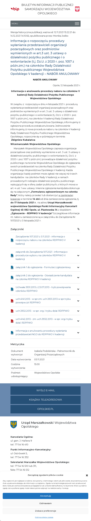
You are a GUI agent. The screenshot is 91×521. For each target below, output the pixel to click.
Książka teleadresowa (45, 399)
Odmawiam (45, 503)
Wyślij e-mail (58, 391)
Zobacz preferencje (45, 511)
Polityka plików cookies (44, 517)
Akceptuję (45, 496)
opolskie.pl (45, 409)
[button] (87, 475)
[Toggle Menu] (77, 23)
